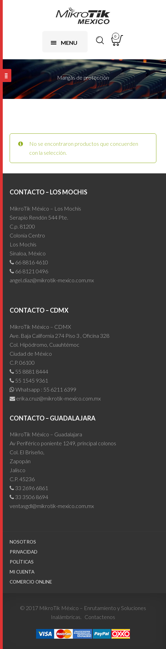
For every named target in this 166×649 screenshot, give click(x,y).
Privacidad (23, 552)
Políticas (22, 562)
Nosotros (23, 542)
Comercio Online (31, 582)
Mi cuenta (22, 572)
